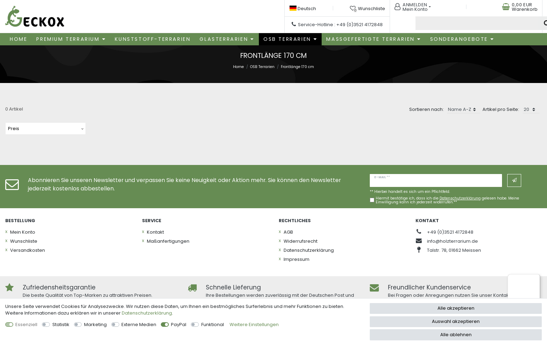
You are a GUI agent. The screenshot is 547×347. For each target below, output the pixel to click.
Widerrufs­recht (300, 239)
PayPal (178, 324)
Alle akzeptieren (455, 308)
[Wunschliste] (368, 8)
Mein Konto (22, 230)
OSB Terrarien (287, 38)
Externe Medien (138, 324)
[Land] (304, 8)
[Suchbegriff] (457, 23)
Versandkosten (27, 249)
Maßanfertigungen (168, 239)
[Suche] (528, 23)
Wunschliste (23, 239)
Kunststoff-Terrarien (152, 38)
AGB (288, 230)
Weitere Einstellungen (254, 324)
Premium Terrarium (67, 38)
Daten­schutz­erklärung (309, 249)
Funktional (212, 324)
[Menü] (536, 278)
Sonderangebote (459, 38)
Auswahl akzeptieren (456, 321)
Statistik (60, 324)
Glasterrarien (224, 38)
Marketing (95, 324)
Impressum (296, 258)
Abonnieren (514, 179)
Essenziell (26, 324)
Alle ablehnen (456, 334)
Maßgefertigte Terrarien (370, 38)
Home (18, 38)
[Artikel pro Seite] (531, 108)
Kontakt (155, 230)
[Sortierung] (463, 108)
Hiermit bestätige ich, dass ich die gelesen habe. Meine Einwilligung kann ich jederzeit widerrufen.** (447, 199)
